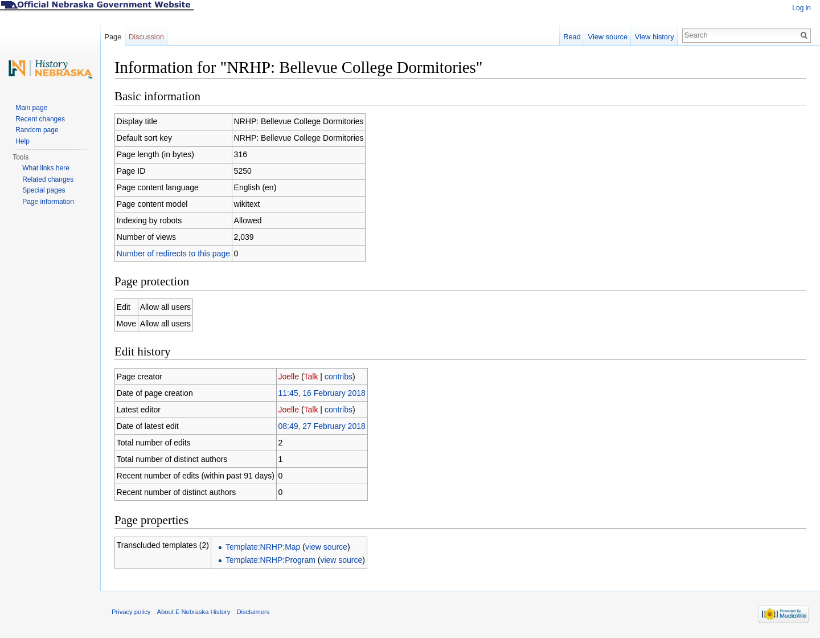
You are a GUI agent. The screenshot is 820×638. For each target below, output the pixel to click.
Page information (48, 202)
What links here (45, 168)
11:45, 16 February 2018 (321, 393)
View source (608, 36)
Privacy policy (131, 611)
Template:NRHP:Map (263, 546)
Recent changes (40, 119)
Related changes (47, 179)
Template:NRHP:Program (270, 560)
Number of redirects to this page (173, 253)
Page (112, 36)
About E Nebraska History (194, 611)
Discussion (146, 36)
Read (572, 36)
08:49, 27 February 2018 (321, 426)
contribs (338, 376)
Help (22, 141)
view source (326, 546)
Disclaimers (252, 611)
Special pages (43, 190)
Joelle (288, 376)
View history (654, 36)
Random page (36, 130)
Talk (311, 376)
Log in (801, 8)
